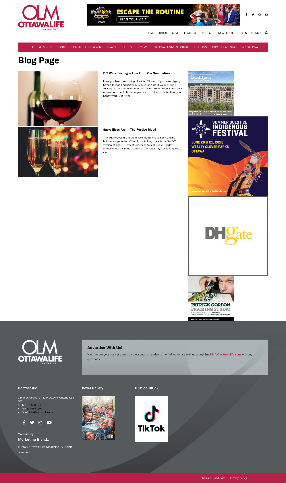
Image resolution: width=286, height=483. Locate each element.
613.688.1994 (34, 408)
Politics (126, 47)
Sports (62, 47)
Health (76, 47)
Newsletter (226, 33)
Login (243, 33)
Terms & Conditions (213, 478)
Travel (111, 47)
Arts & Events (42, 47)
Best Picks (200, 47)
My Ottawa (250, 47)
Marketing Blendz (33, 439)
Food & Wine (94, 47)
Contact (208, 33)
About (163, 33)
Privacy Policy (238, 478)
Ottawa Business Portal (171, 47)
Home (150, 33)
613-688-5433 (34, 405)
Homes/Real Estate (225, 47)
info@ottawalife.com (226, 354)
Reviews (142, 47)
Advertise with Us (185, 33)
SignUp (256, 33)
